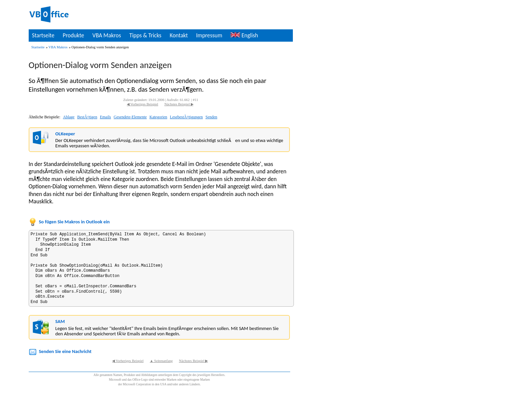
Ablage (69, 117)
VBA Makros (106, 35)
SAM (60, 321)
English (244, 35)
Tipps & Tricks (145, 35)
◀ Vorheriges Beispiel (142, 104)
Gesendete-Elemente (130, 117)
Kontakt (179, 35)
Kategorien (158, 117)
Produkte (73, 35)
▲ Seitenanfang (161, 361)
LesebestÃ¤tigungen (186, 117)
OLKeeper (65, 134)
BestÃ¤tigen (87, 117)
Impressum (209, 35)
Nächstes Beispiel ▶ (178, 104)
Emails (105, 117)
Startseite (43, 35)
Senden (211, 117)
